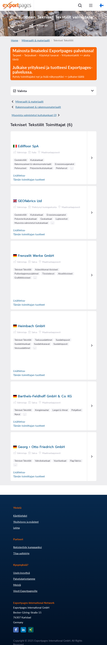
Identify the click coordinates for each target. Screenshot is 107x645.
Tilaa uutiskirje (21, 553)
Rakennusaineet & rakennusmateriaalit (38, 106)
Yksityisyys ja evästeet (26, 521)
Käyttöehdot (20, 515)
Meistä (17, 584)
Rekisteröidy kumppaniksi (27, 547)
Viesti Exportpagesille (25, 590)
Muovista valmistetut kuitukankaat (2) (34, 115)
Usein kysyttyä (21, 572)
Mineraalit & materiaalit (36, 40)
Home (14, 40)
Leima (16, 527)
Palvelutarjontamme (24, 578)
